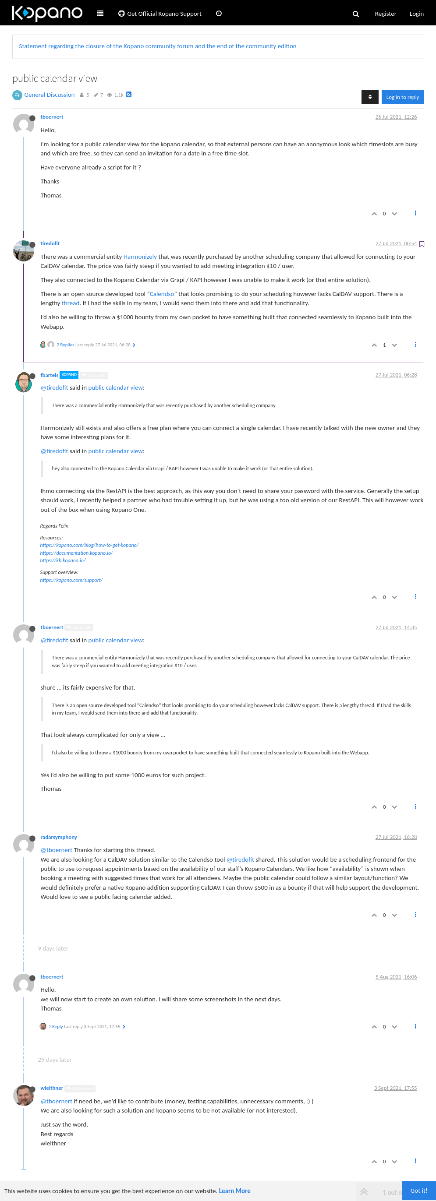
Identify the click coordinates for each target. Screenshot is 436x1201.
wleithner (52, 1088)
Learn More (235, 1191)
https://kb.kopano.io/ (63, 560)
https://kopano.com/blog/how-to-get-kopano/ (89, 545)
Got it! (419, 1190)
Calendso (162, 294)
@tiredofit (94, 375)
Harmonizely (140, 257)
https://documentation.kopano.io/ (76, 553)
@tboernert (57, 850)
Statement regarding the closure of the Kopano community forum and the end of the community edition (158, 46)
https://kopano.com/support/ (71, 580)
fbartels (50, 375)
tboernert (52, 116)
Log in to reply (402, 97)
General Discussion (50, 95)
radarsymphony (59, 837)
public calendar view (115, 387)
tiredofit (50, 243)
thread (70, 303)
